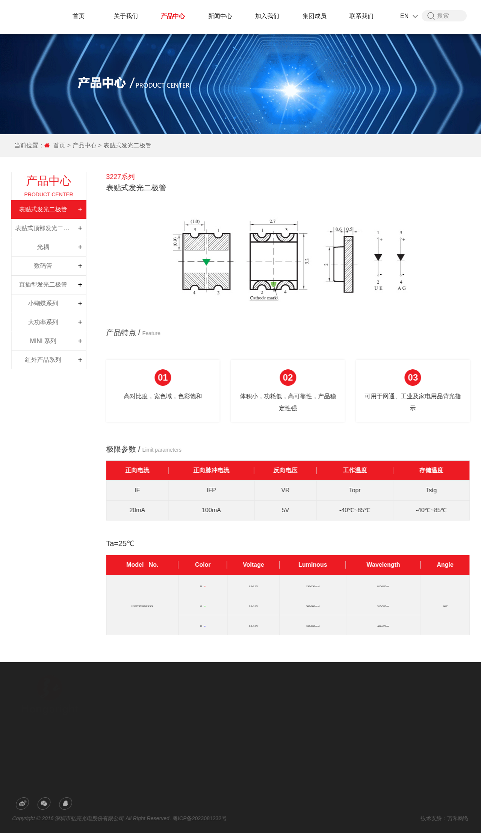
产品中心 (174, 16)
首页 (80, 16)
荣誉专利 (160, 719)
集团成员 (316, 16)
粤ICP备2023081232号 (200, 818)
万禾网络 (455, 818)
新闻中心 (221, 16)
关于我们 (127, 16)
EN (409, 16)
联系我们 (363, 16)
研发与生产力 (164, 709)
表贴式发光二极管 (127, 145)
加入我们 (268, 16)
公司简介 (160, 698)
